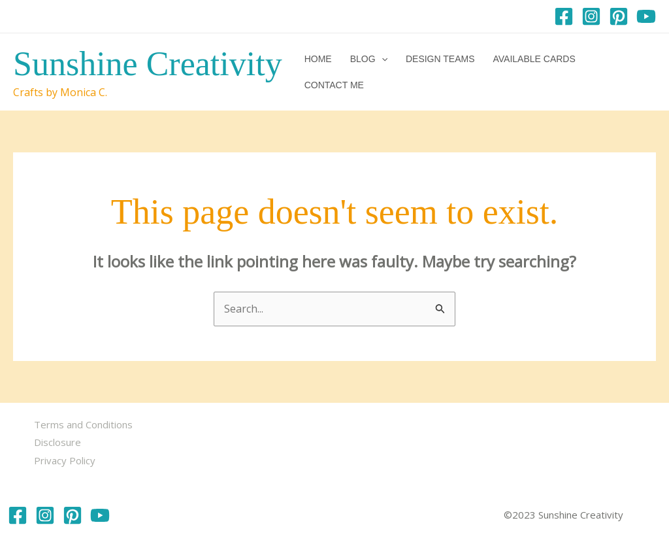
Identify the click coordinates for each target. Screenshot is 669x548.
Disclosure (57, 442)
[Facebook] (564, 16)
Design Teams (440, 59)
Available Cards (534, 59)
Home (318, 59)
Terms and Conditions (83, 424)
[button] (381, 59)
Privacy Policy (64, 460)
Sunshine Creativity (147, 63)
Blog (368, 59)
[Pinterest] (618, 16)
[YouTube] (646, 16)
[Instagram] (591, 16)
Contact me (334, 85)
